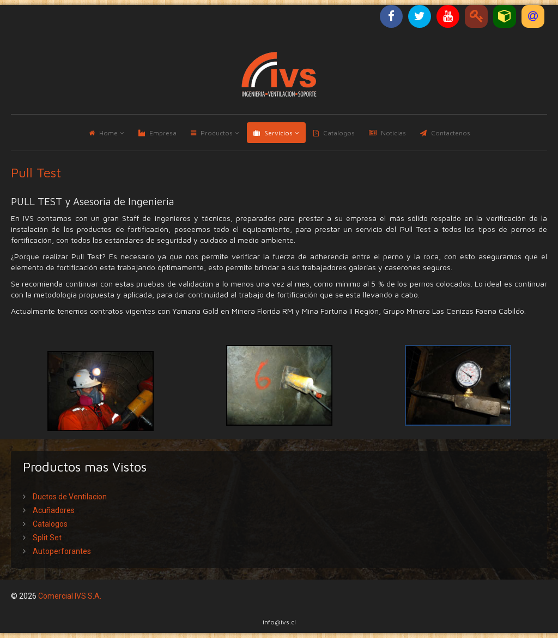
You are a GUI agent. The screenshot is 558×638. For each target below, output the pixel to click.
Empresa (163, 133)
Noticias (393, 133)
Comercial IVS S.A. (69, 596)
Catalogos (339, 133)
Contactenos (450, 133)
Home (108, 133)
